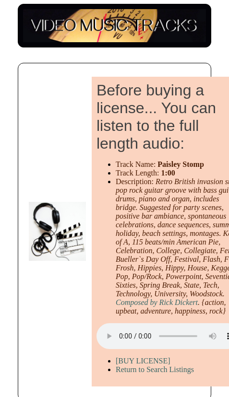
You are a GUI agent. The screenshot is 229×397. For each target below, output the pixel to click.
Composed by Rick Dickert (157, 302)
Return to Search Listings (155, 369)
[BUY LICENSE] (143, 361)
